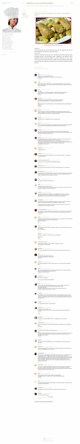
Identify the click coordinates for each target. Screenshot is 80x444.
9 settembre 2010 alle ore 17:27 (48, 346)
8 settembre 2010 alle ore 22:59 (47, 261)
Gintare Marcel (51, 440)
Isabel (39, 268)
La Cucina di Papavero (42, 209)
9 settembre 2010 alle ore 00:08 (45, 283)
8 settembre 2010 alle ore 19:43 (46, 137)
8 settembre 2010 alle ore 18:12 (45, 74)
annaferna (40, 98)
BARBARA (40, 248)
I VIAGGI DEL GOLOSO (42, 241)
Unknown (40, 261)
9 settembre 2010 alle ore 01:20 (47, 301)
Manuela (39, 129)
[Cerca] (72, 3)
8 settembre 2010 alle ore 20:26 (54, 160)
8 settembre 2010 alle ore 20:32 (49, 165)
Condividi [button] (24, 11)
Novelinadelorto (41, 353)
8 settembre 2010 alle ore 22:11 (45, 254)
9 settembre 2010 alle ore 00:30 (47, 293)
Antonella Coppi (41, 171)
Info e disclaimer (44, 6)
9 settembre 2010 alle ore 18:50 (45, 373)
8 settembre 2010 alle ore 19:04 (46, 117)
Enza (39, 254)
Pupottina (40, 393)
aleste (39, 217)
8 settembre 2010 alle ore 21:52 (45, 217)
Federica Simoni (41, 165)
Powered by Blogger (48, 438)
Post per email (40, 67)
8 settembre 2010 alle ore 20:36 (49, 171)
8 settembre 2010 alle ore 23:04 (46, 268)
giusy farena (40, 346)
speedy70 (40, 153)
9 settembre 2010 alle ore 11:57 (49, 322)
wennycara (40, 307)
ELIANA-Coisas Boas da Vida (43, 160)
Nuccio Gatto (40, 364)
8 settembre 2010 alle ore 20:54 (47, 192)
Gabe (39, 179)
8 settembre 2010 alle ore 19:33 (46, 123)
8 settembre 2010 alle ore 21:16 (51, 209)
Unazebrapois (40, 199)
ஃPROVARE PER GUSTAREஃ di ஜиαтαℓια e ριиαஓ (47, 330)
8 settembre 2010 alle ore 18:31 (47, 98)
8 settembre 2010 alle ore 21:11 (48, 199)
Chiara (39, 82)
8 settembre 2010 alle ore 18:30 (45, 89)
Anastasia (40, 293)
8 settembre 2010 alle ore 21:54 (46, 225)
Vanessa (39, 117)
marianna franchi (41, 322)
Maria (39, 89)
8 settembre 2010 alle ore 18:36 (46, 109)
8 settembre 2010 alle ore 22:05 (47, 233)
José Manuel (40, 276)
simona (39, 137)
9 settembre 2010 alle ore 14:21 (62, 330)
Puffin (39, 184)
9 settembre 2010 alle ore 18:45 (49, 353)
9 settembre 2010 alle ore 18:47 (48, 364)
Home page (28, 6)
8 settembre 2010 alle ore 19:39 (46, 129)
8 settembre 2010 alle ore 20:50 (46, 184)
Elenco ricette (35, 6)
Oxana (39, 74)
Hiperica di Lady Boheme (39, 3)
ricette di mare (25, 15)
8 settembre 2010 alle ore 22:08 (47, 248)
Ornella (39, 123)
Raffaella (39, 339)
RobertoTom (40, 147)
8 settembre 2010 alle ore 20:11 (47, 153)
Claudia (39, 109)
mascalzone (40, 387)
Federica (39, 192)
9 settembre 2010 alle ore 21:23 (48, 387)
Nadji (39, 373)
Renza (39, 225)
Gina (39, 283)
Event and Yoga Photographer (56, 6)
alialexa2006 (40, 317)
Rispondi (39, 79)
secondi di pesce (25, 17)
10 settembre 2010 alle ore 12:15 (47, 393)
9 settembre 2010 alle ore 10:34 (47, 307)
